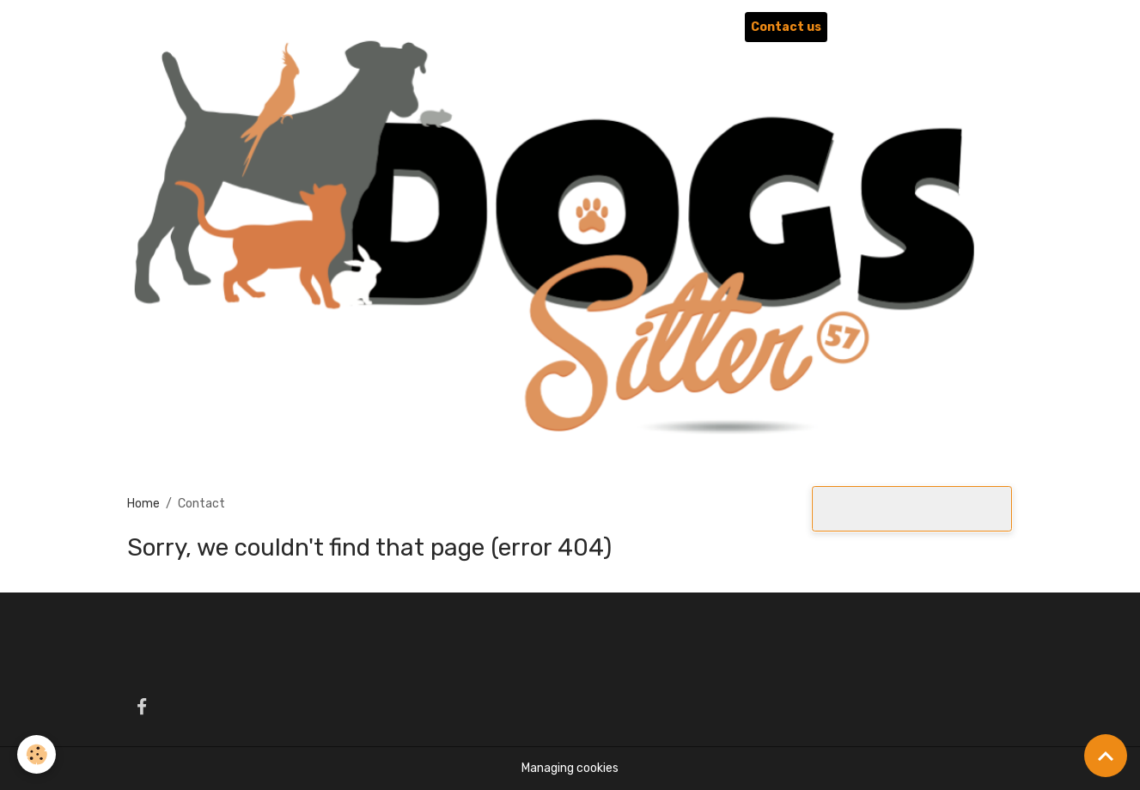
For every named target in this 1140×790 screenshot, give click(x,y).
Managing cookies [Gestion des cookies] (570, 768)
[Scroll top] (1105, 755)
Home (181, 27)
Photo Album (693, 27)
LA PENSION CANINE (438, 27)
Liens (856, 27)
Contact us (786, 27)
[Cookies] (36, 754)
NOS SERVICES (576, 27)
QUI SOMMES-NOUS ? (281, 27)
